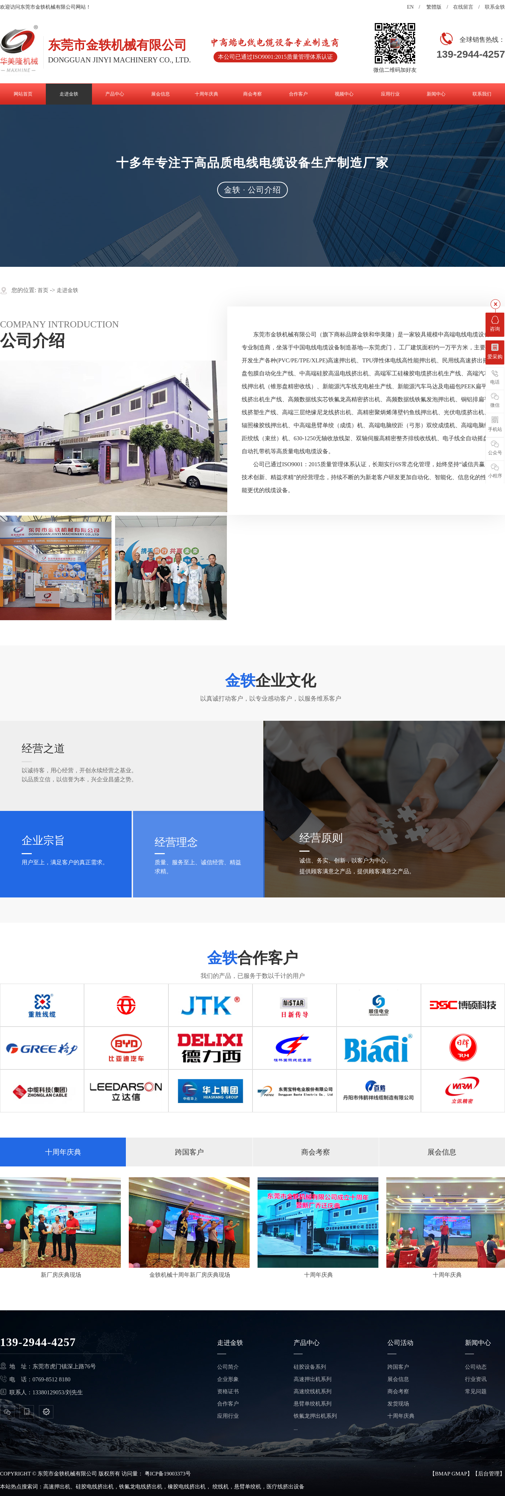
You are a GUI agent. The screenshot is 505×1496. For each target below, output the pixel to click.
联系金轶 (495, 7)
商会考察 (315, 1152)
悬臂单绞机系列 (312, 1404)
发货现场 (398, 1404)
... (296, 1428)
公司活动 (400, 1342)
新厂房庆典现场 (61, 1275)
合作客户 (228, 1404)
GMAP (459, 1474)
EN (410, 7)
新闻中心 (478, 1342)
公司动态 (476, 1367)
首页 (43, 290)
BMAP (442, 1474)
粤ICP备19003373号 (168, 1474)
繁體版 (434, 7)
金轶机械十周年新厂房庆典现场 (189, 1275)
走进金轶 (67, 290)
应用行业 (228, 1416)
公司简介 (228, 1367)
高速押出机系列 (312, 1379)
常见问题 (476, 1391)
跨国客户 (189, 1152)
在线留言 (463, 7)
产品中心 (307, 1342)
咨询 (495, 324)
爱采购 (494, 351)
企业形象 (228, 1379)
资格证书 (228, 1391)
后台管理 (489, 1474)
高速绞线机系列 (312, 1391)
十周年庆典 (63, 1152)
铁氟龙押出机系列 (315, 1416)
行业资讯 (476, 1379)
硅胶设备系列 (310, 1367)
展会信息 (441, 1152)
